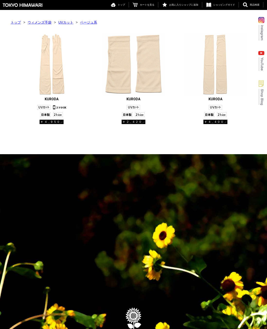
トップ (121, 4)
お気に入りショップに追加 (183, 4)
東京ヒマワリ (22, 5)
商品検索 (254, 4)
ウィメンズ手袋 (39, 22)
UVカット (65, 22)
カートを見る (147, 4)
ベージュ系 (88, 22)
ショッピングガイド (224, 4)
